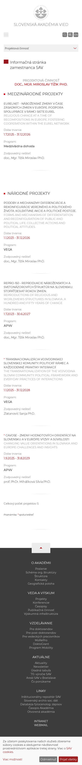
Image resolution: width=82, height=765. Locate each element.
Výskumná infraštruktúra (41, 614)
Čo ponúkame (41, 681)
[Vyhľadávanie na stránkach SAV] (64, 34)
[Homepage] (41, 12)
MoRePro (41, 640)
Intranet (41, 721)
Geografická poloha (41, 583)
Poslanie (41, 568)
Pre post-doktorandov (41, 632)
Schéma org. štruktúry (41, 572)
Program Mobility (41, 647)
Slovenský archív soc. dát (41, 700)
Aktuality (41, 663)
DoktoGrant (41, 644)
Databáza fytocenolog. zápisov (41, 704)
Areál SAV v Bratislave (41, 678)
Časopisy (41, 606)
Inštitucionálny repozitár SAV (41, 697)
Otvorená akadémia (41, 711)
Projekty (41, 599)
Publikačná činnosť (41, 610)
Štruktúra (41, 576)
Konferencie (41, 602)
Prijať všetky (68, 759)
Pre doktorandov (41, 629)
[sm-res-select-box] (41, 48)
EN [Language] (76, 34)
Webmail (41, 725)
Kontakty (41, 580)
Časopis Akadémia (41, 708)
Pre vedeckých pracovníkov (41, 636)
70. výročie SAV (41, 674)
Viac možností (12, 759)
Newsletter (41, 666)
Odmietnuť (48, 759)
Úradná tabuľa (41, 670)
